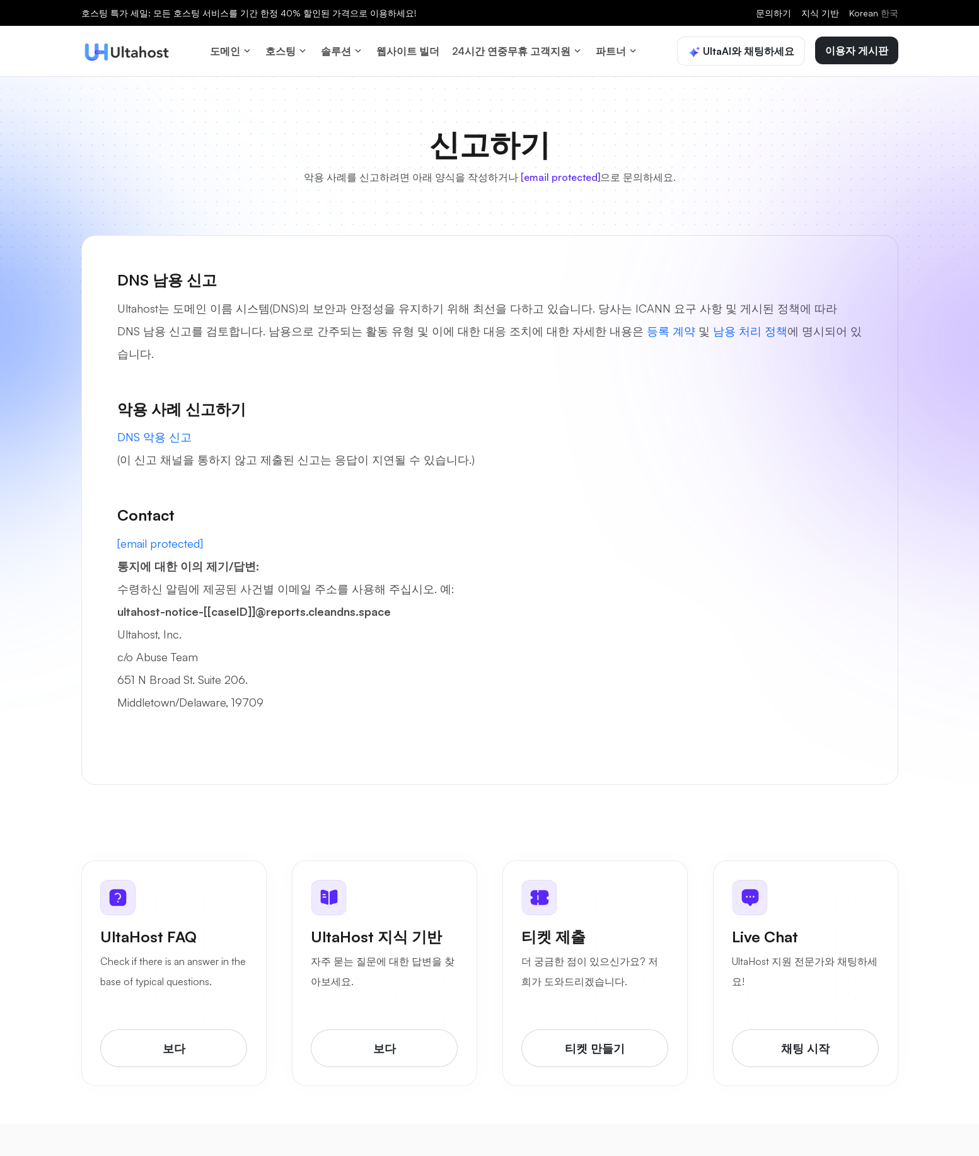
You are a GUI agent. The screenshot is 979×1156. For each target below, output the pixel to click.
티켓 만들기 (595, 1043)
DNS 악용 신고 (154, 430)
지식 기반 (820, 13)
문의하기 (773, 13)
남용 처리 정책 (750, 324)
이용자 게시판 (856, 47)
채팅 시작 (805, 1043)
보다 (174, 1043)
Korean (873, 13)
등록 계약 (671, 324)
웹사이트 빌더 (407, 48)
